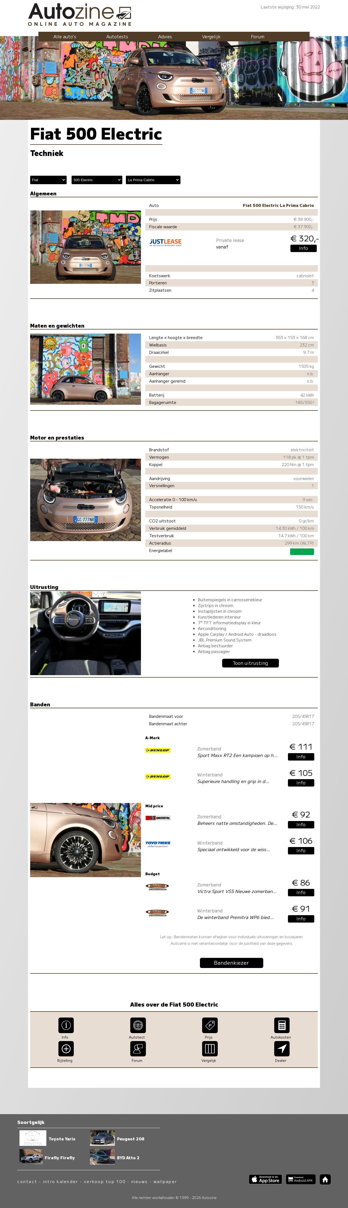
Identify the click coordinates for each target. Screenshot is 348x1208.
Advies (165, 36)
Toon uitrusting (250, 662)
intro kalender (60, 1181)
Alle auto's (64, 36)
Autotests (117, 36)
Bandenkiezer (231, 962)
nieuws (139, 1181)
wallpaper (165, 1181)
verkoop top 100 (105, 1181)
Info (303, 248)
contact (27, 1181)
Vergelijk (211, 36)
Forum (257, 36)
